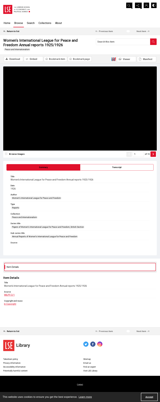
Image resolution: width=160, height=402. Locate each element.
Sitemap (87, 359)
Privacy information (12, 363)
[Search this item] (123, 41)
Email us (87, 363)
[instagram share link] (99, 344)
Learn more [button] (85, 397)
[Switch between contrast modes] (153, 6)
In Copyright (10, 304)
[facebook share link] (92, 344)
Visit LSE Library (90, 371)
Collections (45, 23)
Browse (18, 23)
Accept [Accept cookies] (149, 397)
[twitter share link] (85, 344)
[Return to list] (24, 31)
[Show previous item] (129, 154)
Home (7, 23)
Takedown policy (10, 359)
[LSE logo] (16, 9)
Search (31, 23)
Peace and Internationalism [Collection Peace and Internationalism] (24, 218)
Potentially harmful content (15, 371)
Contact (80, 385)
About (58, 23)
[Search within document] (153, 41)
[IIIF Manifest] (146, 59)
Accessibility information (14, 367)
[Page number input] (138, 154)
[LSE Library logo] (16, 345)
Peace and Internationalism (17, 49)
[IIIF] (113, 59)
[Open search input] (129, 6)
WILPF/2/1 (9, 295)
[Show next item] (153, 154)
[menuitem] (80, 384)
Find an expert (89, 367)
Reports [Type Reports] (15, 208)
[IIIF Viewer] (126, 59)
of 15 (147, 154)
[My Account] (145, 6)
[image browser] (15, 154)
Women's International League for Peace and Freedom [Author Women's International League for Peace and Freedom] (36, 198)
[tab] (43, 168)
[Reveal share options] (137, 6)
